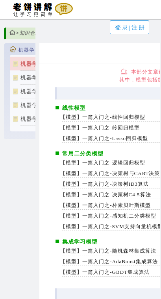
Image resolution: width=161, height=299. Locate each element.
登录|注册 (130, 27)
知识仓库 (29, 33)
